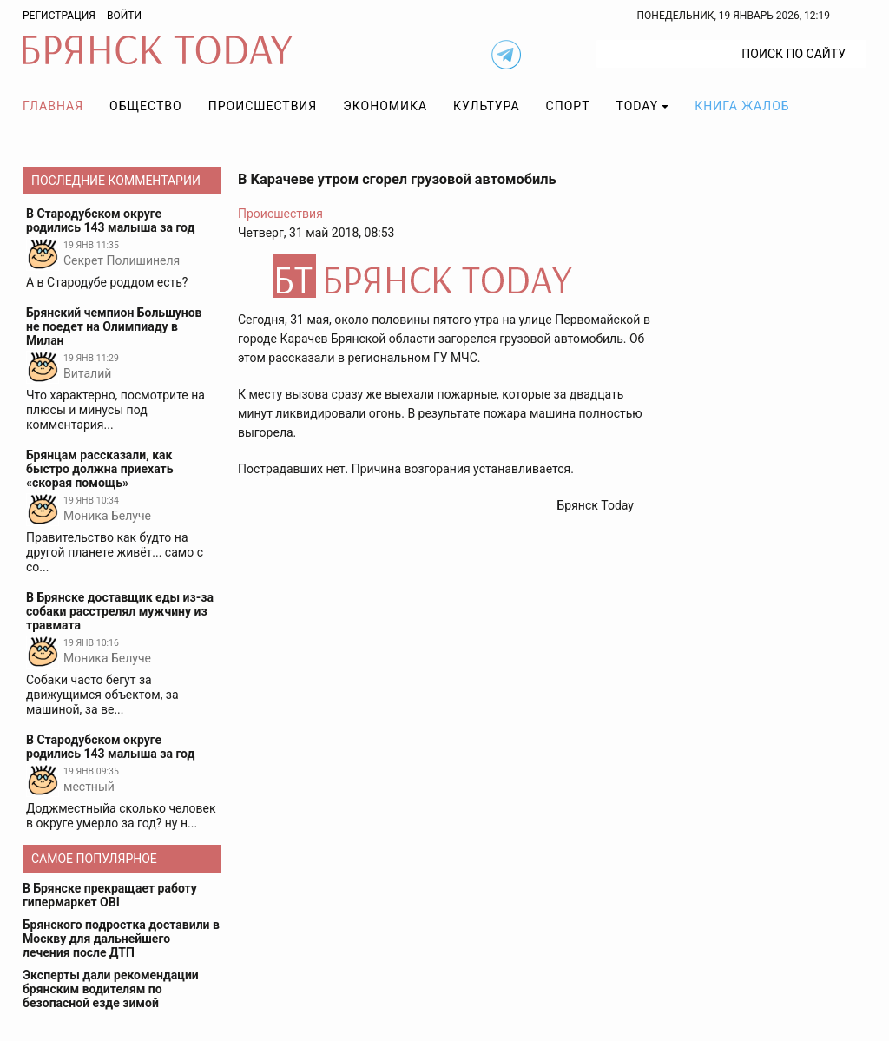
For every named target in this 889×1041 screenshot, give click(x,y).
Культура (486, 106)
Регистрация (59, 16)
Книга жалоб (742, 106)
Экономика (385, 106)
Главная (53, 106)
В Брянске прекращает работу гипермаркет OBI (110, 895)
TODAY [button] (637, 106)
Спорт (568, 106)
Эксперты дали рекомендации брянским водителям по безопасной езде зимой (111, 989)
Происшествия (263, 106)
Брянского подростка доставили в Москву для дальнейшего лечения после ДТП (121, 938)
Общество (145, 106)
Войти (124, 16)
